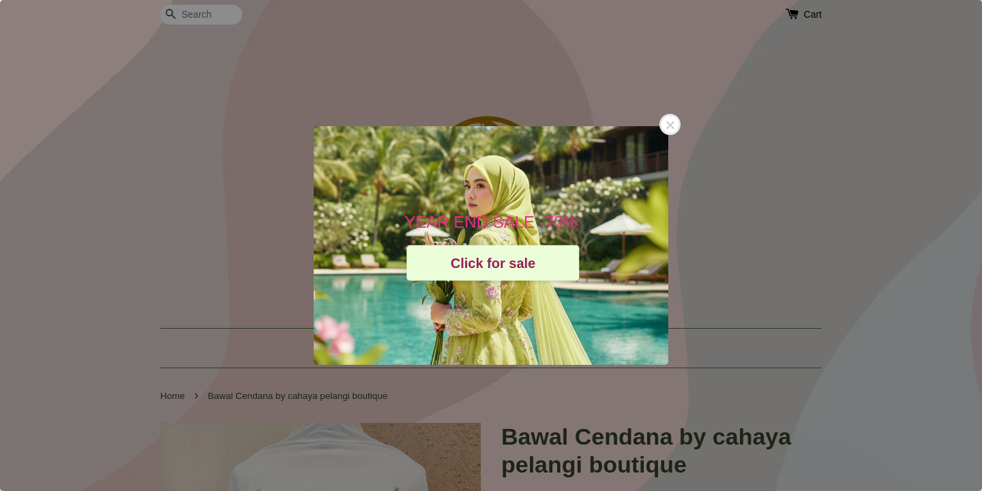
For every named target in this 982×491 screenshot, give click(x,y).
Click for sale (493, 262)
